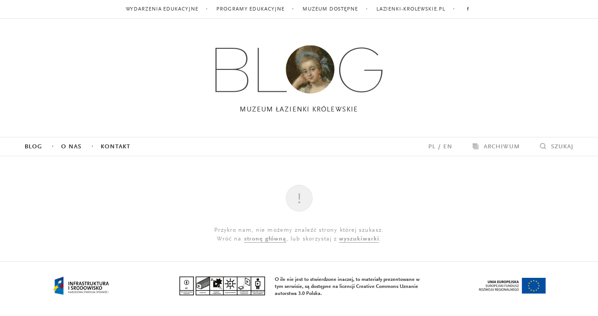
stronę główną (265, 239)
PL (432, 147)
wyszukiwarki (359, 239)
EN (447, 147)
